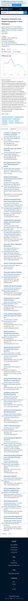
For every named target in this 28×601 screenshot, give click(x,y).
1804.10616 (6, 432)
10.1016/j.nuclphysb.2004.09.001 (11, 310)
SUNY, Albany (12, 335)
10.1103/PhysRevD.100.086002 (11, 145)
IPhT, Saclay (14, 26)
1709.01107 (19, 404)
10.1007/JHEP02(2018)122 (12, 422)
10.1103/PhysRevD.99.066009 (10, 434)
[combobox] (16, 12)
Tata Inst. (12, 427)
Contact (14, 589)
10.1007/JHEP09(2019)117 (12, 497)
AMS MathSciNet (20, 44)
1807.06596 (9, 528)
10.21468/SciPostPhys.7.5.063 (11, 472)
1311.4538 (9, 173)
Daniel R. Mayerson (6, 26)
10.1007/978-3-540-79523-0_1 (10, 159)
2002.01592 (6, 373)
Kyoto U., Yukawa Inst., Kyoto (12, 211)
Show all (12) (4, 124)
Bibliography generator (14, 573)
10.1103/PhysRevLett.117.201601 (11, 216)
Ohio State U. (14, 302)
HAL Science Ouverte (10, 44)
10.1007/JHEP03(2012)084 (12, 389)
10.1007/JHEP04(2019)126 (12, 451)
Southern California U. (18, 28)
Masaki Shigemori (12, 187)
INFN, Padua (16, 184)
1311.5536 (19, 359)
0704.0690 (19, 293)
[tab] (6, 129)
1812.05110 (19, 450)
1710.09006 (19, 420)
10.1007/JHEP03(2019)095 (12, 513)
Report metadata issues (13, 565)
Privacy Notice (14, 549)
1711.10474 (19, 239)
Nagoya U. (19, 506)
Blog (14, 581)
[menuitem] (20, 9)
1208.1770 (6, 342)
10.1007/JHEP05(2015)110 (12, 195)
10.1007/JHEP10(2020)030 (10, 42)
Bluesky (14, 584)
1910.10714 (19, 258)
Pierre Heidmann (7, 248)
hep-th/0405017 (7, 308)
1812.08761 (19, 511)
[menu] (21, 9)
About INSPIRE (14, 544)
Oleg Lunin (6, 335)
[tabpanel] (14, 333)
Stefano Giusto (7, 302)
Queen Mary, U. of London (10, 237)
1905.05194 (6, 471)
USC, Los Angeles (8, 403)
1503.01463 (19, 194)
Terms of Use (14, 552)
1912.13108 (9, 268)
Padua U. (9, 184)
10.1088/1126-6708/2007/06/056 (13, 294)
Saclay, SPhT (12, 152)
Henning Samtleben (8, 136)
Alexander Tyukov (8, 414)
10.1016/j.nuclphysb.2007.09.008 (11, 328)
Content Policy (14, 547)
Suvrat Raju (6, 427)
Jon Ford (6, 319)
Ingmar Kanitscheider (9, 274)
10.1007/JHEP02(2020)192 (12, 259)
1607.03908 (9, 215)
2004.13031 (8, 41)
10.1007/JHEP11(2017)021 (12, 406)
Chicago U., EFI (11, 443)
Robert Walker (8, 415)
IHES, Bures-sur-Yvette (17, 171)
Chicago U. (12, 206)
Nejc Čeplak (6, 503)
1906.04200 (19, 495)
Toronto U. (10, 319)
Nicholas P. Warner (6, 30)
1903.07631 (19, 483)
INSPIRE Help (14, 562)
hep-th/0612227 (7, 326)
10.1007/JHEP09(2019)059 (12, 484)
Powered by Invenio (14, 596)
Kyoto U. (17, 189)
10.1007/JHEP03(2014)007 (12, 361)
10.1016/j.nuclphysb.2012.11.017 (11, 343)
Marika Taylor (7, 277)
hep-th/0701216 (10, 157)
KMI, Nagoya (16, 366)
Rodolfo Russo (7, 186)
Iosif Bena (6, 152)
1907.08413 (9, 143)
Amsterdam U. (17, 274)
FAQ (14, 560)
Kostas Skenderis (8, 276)
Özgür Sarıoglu (10, 138)
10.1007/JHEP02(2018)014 (12, 240)
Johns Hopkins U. (8, 249)
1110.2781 (19, 387)
